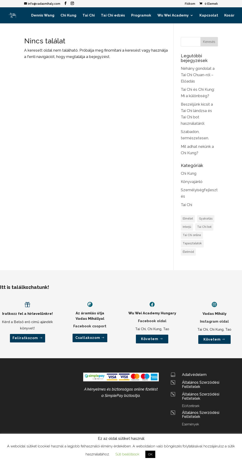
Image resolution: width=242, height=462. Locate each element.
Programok (141, 15)
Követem (149, 339)
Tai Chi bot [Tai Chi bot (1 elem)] (204, 227)
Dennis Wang (42, 15)
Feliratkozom (25, 338)
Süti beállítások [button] (127, 454)
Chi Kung (68, 15)
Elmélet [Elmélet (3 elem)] (188, 218)
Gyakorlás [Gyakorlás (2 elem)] (205, 218)
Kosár (229, 15)
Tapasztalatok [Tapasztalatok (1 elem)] (192, 243)
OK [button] (150, 454)
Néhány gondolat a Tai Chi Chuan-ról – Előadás (198, 74)
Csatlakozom (87, 338)
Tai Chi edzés (113, 15)
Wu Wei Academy (173, 15)
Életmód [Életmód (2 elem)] (188, 252)
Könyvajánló (192, 181)
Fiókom (190, 3)
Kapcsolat (208, 15)
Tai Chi (88, 15)
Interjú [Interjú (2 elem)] (187, 227)
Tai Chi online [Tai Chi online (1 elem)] (192, 235)
